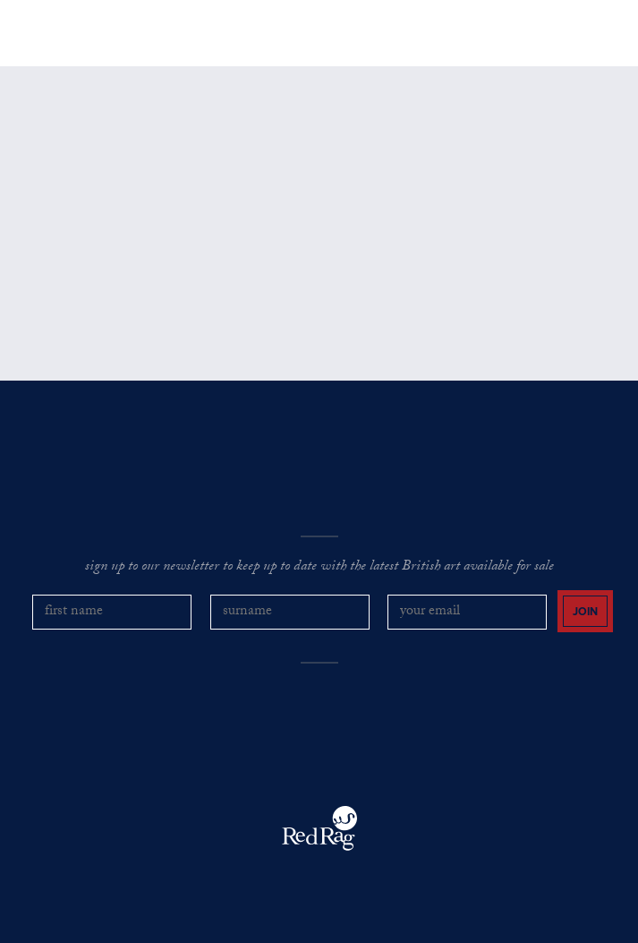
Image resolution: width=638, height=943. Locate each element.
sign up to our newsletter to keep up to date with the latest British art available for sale (319, 568)
